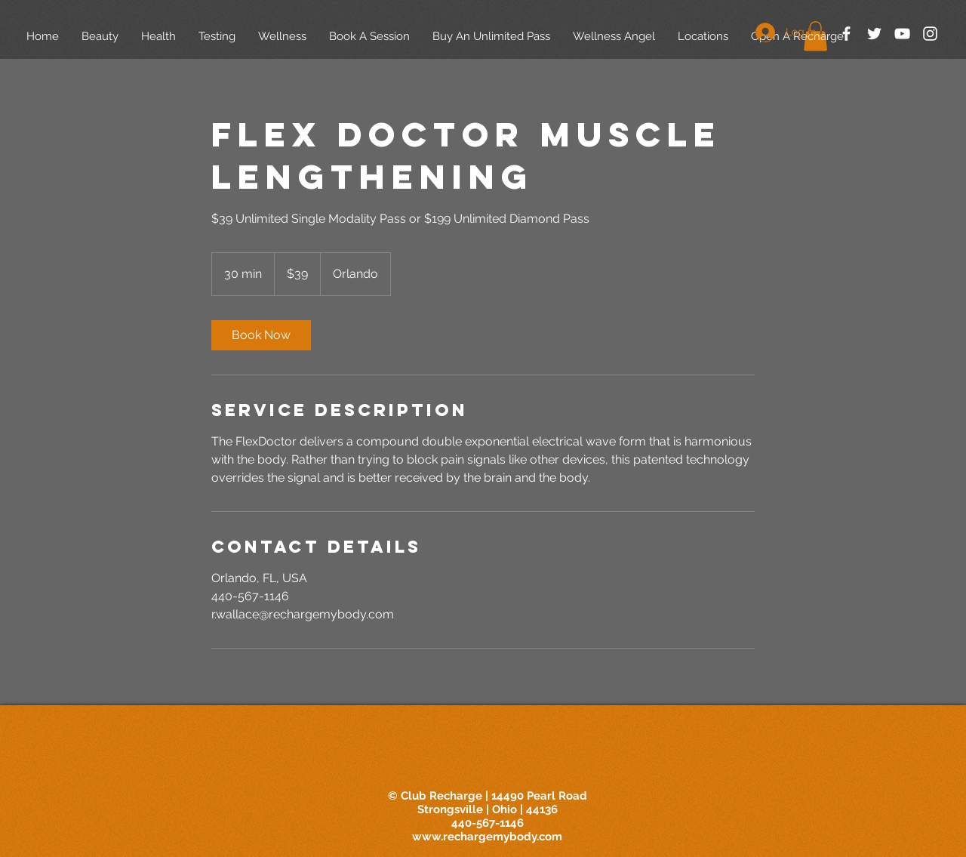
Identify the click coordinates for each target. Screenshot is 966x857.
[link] (261, 335)
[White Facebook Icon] (846, 33)
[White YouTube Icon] (902, 33)
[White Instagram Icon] (930, 33)
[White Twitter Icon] (874, 33)
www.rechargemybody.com (487, 836)
